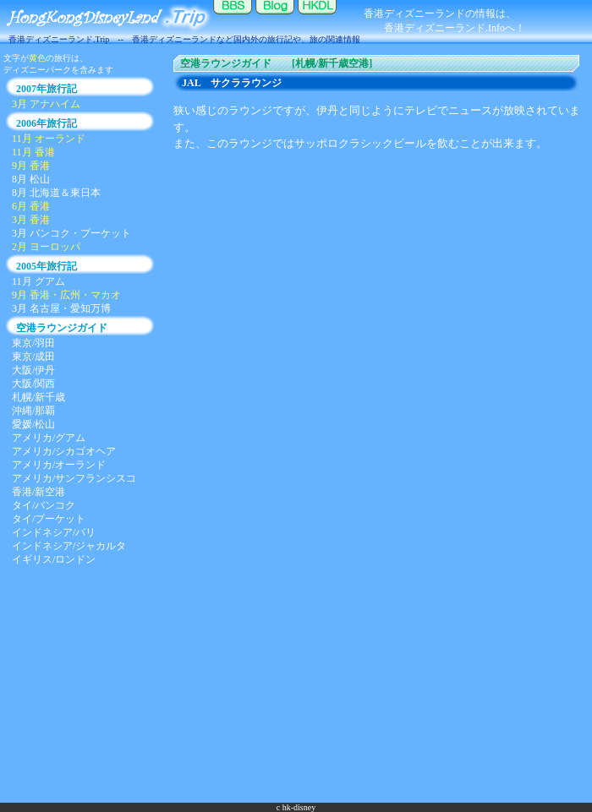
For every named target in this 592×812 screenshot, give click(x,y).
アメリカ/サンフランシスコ (74, 478)
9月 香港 (31, 166)
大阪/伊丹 (33, 370)
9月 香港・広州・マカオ (66, 295)
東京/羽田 (33, 343)
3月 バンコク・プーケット (71, 233)
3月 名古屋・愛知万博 (61, 308)
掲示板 (232, 17)
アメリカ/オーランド (59, 465)
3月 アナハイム (46, 104)
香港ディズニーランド (317, 17)
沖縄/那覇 (33, 411)
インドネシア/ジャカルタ (69, 546)
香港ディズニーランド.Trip (105, 17)
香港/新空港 (38, 492)
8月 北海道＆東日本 (56, 193)
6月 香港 (31, 206)
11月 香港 (33, 152)
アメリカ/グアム (48, 438)
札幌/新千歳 (38, 397)
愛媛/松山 (33, 424)
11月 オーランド (48, 138)
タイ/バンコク (43, 505)
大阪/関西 (33, 384)
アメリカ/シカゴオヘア (64, 451)
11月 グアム (38, 281)
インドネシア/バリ (54, 532)
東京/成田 (33, 356)
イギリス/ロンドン (54, 559)
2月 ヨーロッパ (46, 247)
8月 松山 (31, 179)
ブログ (275, 17)
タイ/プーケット (48, 519)
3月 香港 (31, 220)
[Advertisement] (296, 684)
